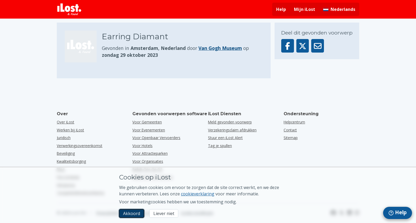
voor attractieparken (150, 153)
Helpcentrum (294, 122)
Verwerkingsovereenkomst (79, 145)
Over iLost (65, 122)
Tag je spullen (220, 145)
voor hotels (142, 145)
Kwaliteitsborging (71, 161)
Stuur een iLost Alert (225, 137)
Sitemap (291, 137)
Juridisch (64, 137)
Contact (290, 129)
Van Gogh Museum (220, 48)
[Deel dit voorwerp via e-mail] (317, 46)
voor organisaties (147, 161)
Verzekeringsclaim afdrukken (232, 129)
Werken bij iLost (70, 129)
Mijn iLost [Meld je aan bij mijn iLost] (304, 9)
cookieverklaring (197, 194)
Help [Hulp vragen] (281, 9)
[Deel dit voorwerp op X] (302, 46)
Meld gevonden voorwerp (230, 122)
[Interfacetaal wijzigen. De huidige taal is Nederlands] (339, 9)
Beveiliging (66, 153)
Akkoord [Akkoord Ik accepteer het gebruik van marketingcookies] (131, 213)
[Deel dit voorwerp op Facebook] (287, 46)
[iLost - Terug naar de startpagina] (69, 9)
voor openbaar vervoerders (156, 137)
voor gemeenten (147, 122)
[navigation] (397, 213)
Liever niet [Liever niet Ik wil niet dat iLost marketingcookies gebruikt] (163, 213)
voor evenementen (148, 129)
